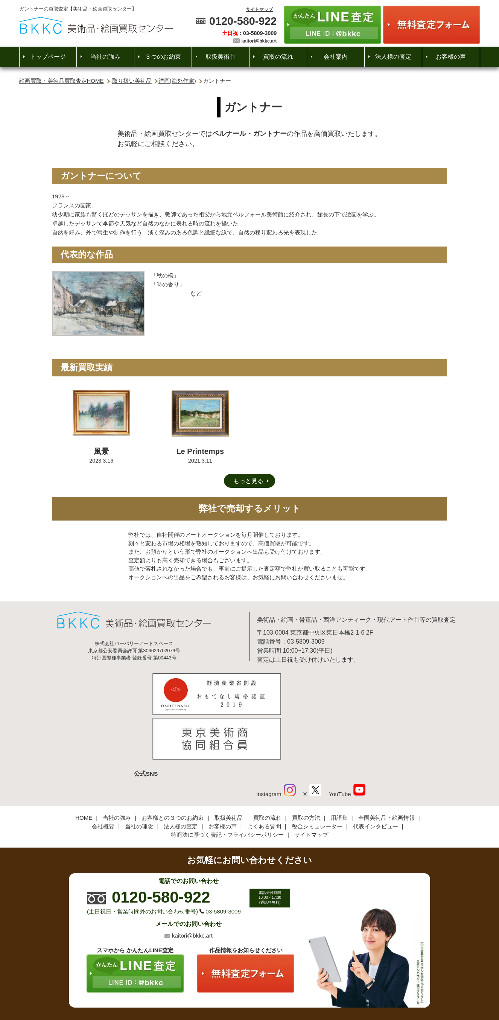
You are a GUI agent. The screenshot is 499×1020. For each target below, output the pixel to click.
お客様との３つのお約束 (172, 768)
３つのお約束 (163, 56)
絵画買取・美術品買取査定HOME (61, 81)
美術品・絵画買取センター (236, 991)
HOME (83, 768)
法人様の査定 (393, 56)
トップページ (48, 56)
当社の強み (105, 56)
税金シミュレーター (317, 777)
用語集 (339, 768)
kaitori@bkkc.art (259, 41)
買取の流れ (278, 56)
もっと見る (248, 481)
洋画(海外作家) (177, 81)
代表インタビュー (375, 777)
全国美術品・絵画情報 (386, 768)
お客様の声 (451, 56)
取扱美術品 (220, 56)
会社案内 (336, 56)
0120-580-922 (243, 21)
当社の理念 (139, 777)
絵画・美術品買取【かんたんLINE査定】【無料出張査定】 (96, 25)
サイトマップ (259, 9)
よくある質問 (264, 777)
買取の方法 (306, 768)
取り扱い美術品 (132, 81)
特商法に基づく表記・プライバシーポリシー (227, 785)
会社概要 (103, 777)
